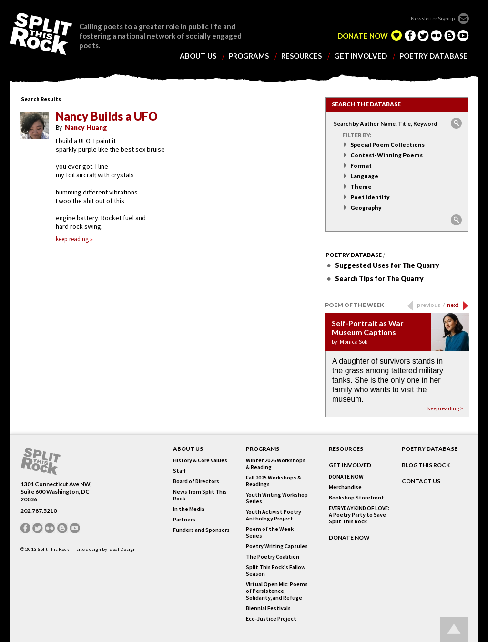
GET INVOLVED (350, 465)
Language (364, 176)
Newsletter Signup (433, 18)
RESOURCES (346, 449)
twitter (423, 35)
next (453, 304)
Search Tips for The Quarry (379, 279)
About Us (188, 449)
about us (198, 56)
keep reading (74, 239)
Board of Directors (196, 481)
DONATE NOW (362, 36)
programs (249, 56)
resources (301, 56)
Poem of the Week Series (270, 532)
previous (431, 304)
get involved (360, 56)
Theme (361, 186)
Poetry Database (353, 255)
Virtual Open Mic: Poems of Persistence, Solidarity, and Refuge (277, 591)
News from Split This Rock (200, 495)
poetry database (433, 56)
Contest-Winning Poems (386, 155)
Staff (179, 471)
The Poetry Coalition (272, 556)
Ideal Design (122, 549)
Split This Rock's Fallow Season (275, 570)
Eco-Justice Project (271, 618)
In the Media (188, 509)
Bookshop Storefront (356, 497)
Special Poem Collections (387, 144)
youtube (463, 35)
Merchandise (345, 487)
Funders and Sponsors (201, 530)
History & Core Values (200, 460)
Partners (184, 519)
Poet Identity (370, 197)
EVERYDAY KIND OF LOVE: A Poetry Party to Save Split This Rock (359, 515)
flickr (436, 35)
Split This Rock (53, 549)
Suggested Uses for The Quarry (387, 265)
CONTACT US (421, 481)
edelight (396, 35)
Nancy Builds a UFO (107, 116)
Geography (366, 207)
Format (361, 165)
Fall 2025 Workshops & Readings (273, 481)
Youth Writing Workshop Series (277, 498)
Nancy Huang (86, 127)
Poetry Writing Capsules (277, 546)
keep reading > (445, 408)
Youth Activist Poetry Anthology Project (273, 515)
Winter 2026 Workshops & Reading (275, 463)
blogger (450, 35)
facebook (410, 35)
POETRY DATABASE (430, 449)
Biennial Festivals (268, 608)
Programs (262, 449)
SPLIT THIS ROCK (41, 34)
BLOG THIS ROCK (426, 465)
